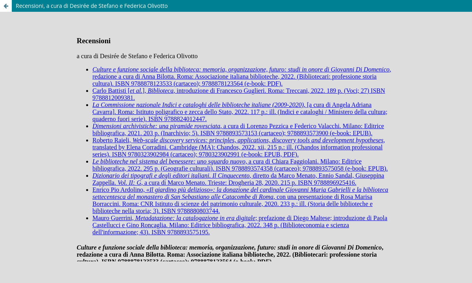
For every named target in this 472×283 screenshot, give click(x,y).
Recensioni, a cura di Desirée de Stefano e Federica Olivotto (92, 5)
